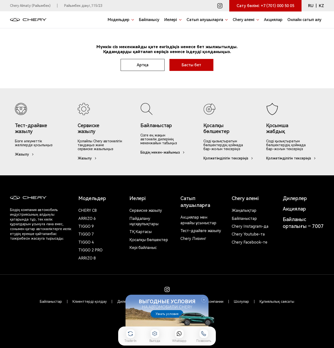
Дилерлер (295, 198)
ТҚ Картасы (140, 231)
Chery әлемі (245, 198)
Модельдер (92, 198)
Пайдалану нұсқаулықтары (143, 221)
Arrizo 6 (87, 218)
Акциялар (294, 209)
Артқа (142, 65)
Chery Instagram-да (250, 226)
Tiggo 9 (86, 226)
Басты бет (191, 65)
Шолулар (241, 301)
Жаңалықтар (244, 210)
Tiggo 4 (86, 242)
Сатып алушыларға (195, 201)
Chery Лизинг (193, 238)
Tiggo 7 (86, 234)
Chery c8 (87, 210)
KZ (321, 5)
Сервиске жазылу (145, 210)
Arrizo (87, 258)
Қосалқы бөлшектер (148, 239)
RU (310, 5)
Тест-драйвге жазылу (200, 230)
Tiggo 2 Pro (90, 250)
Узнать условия (167, 314)
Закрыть (204, 300)
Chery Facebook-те (249, 242)
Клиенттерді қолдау (90, 301)
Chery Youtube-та (248, 234)
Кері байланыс (143, 247)
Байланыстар (244, 218)
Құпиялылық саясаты (277, 301)
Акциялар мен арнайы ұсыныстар (198, 220)
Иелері (137, 198)
